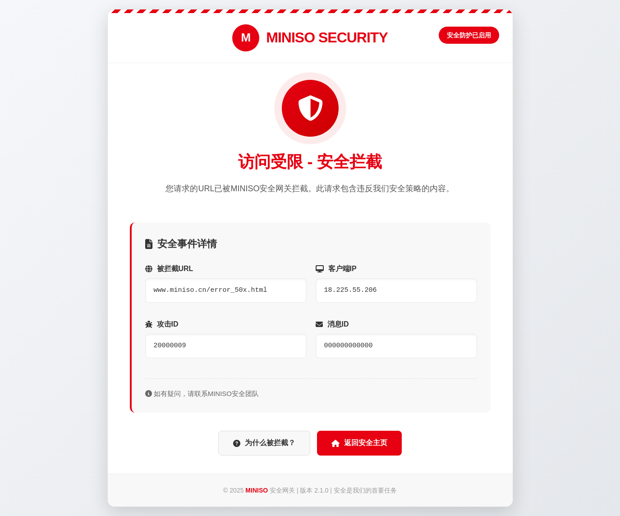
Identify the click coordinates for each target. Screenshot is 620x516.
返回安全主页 (359, 443)
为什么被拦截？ (264, 443)
